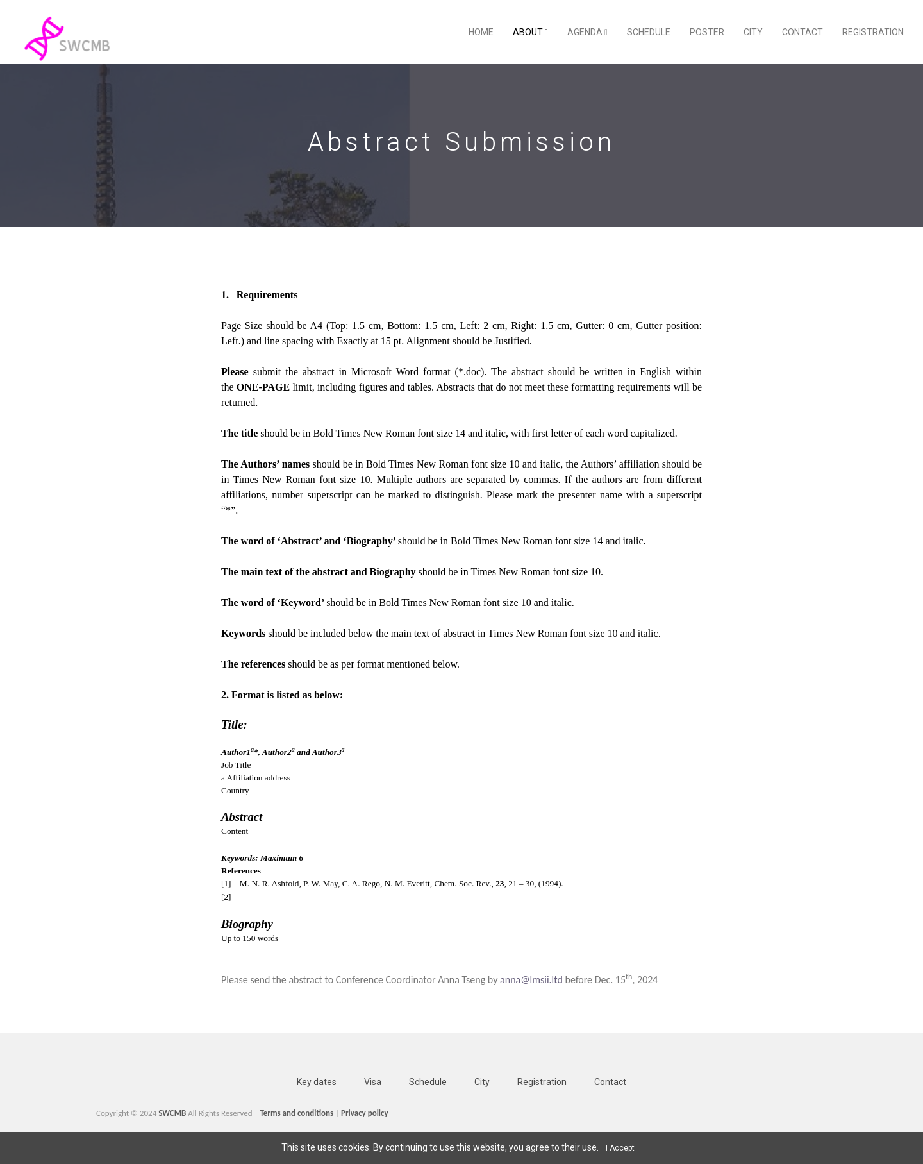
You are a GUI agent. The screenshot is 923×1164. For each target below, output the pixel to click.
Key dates (317, 1082)
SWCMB (172, 1113)
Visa (372, 1082)
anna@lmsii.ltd (531, 980)
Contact (802, 32)
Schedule (648, 32)
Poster (707, 32)
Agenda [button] (587, 32)
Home (481, 32)
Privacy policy (364, 1113)
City (753, 32)
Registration (873, 32)
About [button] (530, 32)
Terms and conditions (296, 1113)
